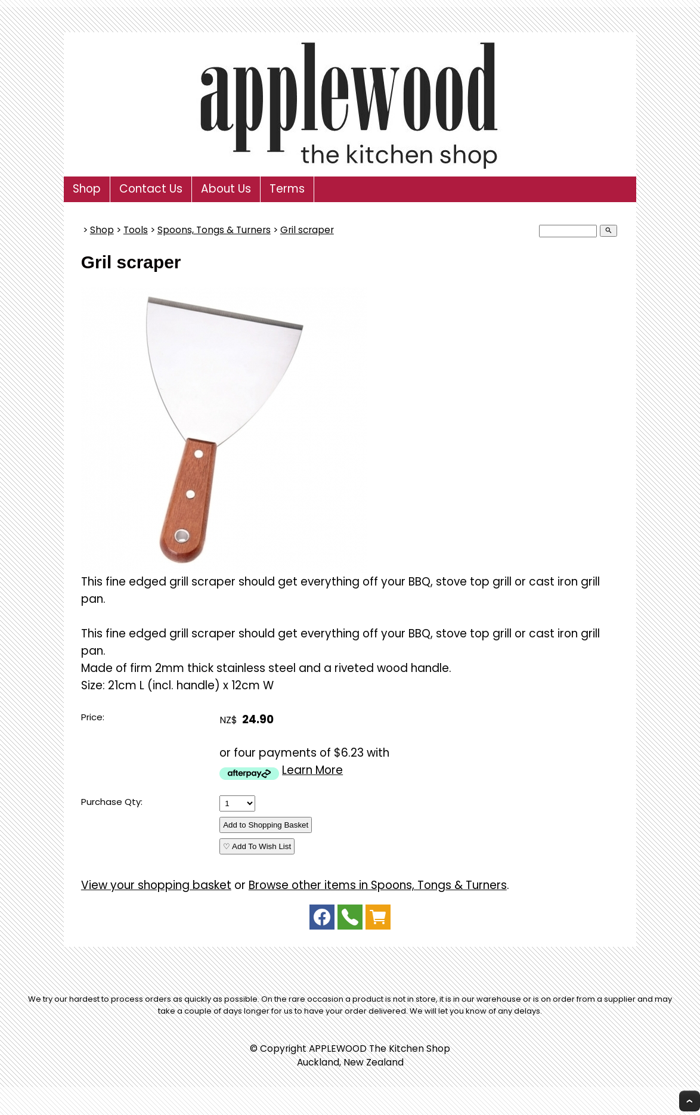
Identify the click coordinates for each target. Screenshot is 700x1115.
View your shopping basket (156, 885)
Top (689, 1101)
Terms (287, 189)
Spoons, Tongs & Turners (214, 230)
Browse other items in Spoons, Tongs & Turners (378, 885)
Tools (135, 230)
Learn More (312, 770)
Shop (87, 189)
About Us (226, 189)
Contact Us (150, 189)
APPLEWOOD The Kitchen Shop (379, 1048)
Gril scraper (307, 230)
